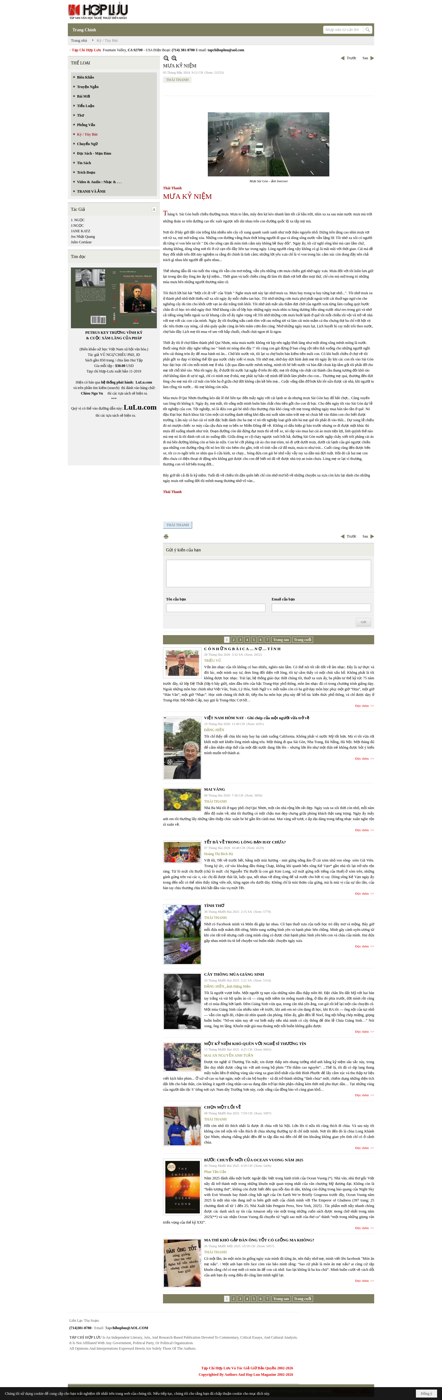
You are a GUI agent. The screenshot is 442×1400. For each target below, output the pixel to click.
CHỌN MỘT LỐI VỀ (222, 1107)
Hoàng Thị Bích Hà (218, 854)
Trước (351, 58)
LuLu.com (144, 382)
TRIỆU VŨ (212, 660)
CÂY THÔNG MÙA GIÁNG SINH (234, 974)
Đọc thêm (362, 706)
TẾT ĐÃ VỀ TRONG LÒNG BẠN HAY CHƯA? (245, 842)
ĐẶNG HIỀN (214, 730)
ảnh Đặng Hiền (238, 986)
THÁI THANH (177, 80)
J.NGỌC (77, 225)
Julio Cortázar (81, 242)
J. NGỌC (78, 220)
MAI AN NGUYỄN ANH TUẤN (228, 1055)
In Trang (166, 536)
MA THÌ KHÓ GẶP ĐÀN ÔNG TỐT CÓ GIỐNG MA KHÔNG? (259, 1240)
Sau (365, 58)
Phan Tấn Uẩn (215, 1172)
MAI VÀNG (214, 789)
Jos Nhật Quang (83, 236)
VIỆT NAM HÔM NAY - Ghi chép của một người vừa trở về (256, 717)
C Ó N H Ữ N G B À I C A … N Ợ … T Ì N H (242, 648)
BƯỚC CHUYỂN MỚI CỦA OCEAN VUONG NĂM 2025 (253, 1160)
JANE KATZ (80, 231)
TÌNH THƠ (214, 905)
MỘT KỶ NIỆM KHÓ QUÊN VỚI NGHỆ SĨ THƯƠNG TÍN (255, 1043)
